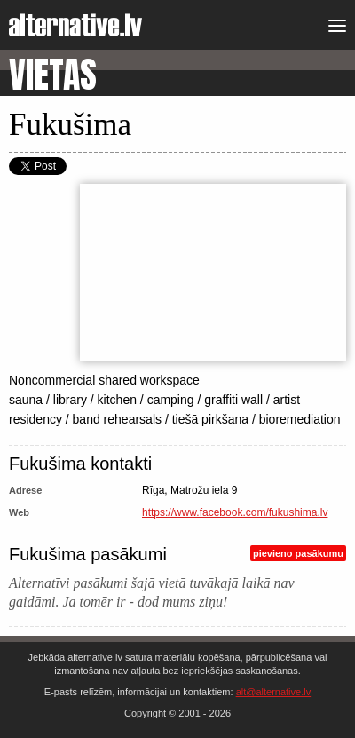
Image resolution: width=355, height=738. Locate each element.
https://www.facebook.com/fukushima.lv (234, 512)
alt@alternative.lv (274, 691)
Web (19, 512)
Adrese (25, 490)
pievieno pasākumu (298, 553)
